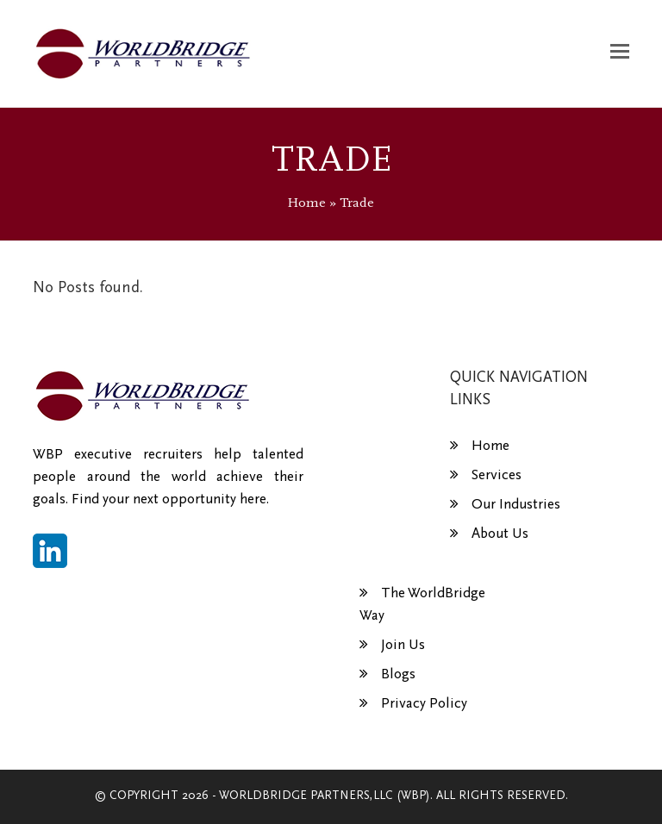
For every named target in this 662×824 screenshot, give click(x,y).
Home (307, 202)
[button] (619, 53)
